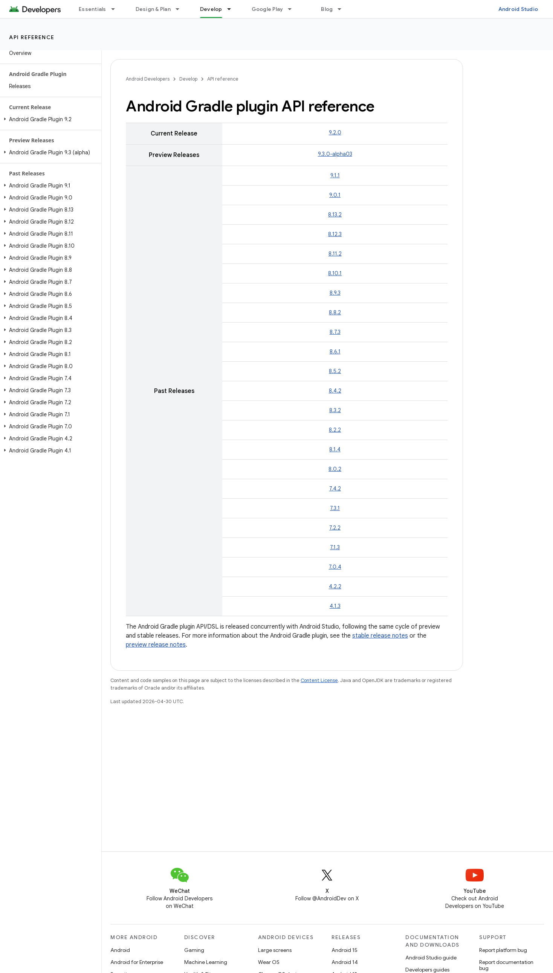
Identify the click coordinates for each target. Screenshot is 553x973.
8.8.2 (335, 312)
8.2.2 (335, 429)
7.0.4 (335, 566)
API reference (32, 37)
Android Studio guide (431, 957)
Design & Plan (153, 9)
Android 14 (344, 962)
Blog (327, 9)
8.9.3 (335, 292)
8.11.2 (335, 253)
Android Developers (148, 79)
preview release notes (156, 645)
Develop (188, 79)
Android (120, 950)
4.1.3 (335, 606)
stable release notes (380, 636)
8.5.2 (335, 371)
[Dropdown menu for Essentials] (116, 9)
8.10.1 (335, 273)
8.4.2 (335, 390)
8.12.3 (335, 234)
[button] (49, 119)
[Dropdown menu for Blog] (343, 9)
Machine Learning (205, 962)
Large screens (275, 950)
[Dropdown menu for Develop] (232, 9)
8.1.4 (335, 449)
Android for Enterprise (136, 962)
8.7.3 (335, 332)
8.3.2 (335, 410)
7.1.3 (335, 547)
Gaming (194, 950)
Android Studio (518, 9)
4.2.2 (335, 586)
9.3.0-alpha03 (335, 154)
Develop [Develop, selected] (211, 9)
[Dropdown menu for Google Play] (293, 9)
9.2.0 (335, 132)
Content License (319, 680)
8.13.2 (335, 214)
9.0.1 (335, 195)
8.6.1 (335, 351)
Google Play (267, 9)
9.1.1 (335, 175)
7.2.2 (335, 527)
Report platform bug (503, 950)
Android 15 (344, 950)
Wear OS (269, 962)
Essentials (92, 9)
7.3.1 (335, 508)
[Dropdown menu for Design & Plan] (181, 9)
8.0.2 (334, 469)
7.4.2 (335, 488)
